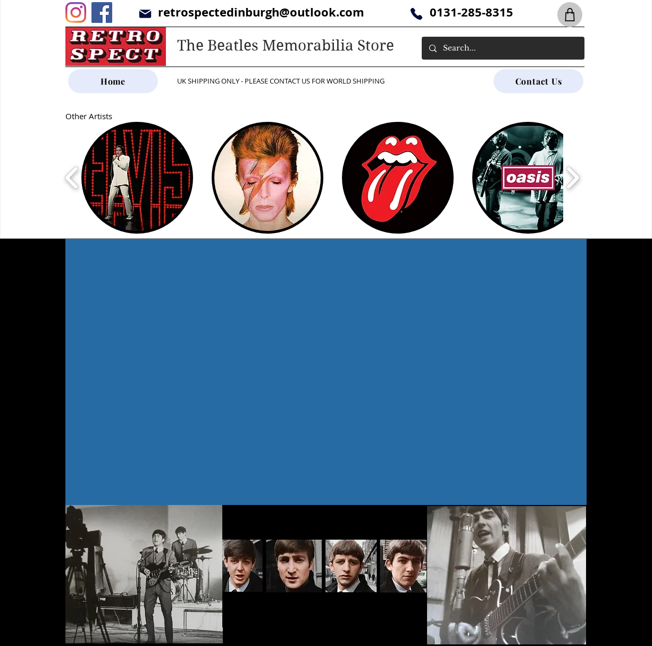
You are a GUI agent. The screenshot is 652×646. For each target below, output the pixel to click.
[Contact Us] (538, 81)
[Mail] (145, 13)
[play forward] (572, 177)
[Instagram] (75, 12)
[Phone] (416, 13)
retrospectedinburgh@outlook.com (261, 12)
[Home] (113, 81)
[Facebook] (101, 12)
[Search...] (502, 48)
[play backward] (72, 177)
